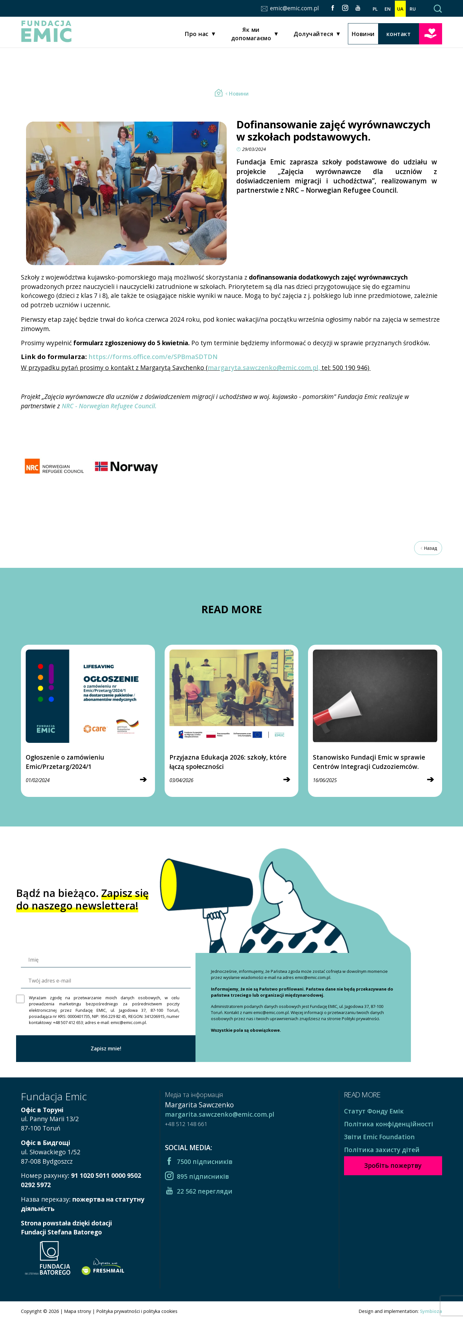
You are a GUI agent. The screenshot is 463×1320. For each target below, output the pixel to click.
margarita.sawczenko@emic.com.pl (219, 1114)
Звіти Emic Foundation (379, 1136)
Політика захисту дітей (382, 1149)
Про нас (197, 35)
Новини (363, 34)
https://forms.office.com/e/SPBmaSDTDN (153, 356)
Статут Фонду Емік (374, 1111)
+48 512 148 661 (186, 1124)
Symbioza (431, 1311)
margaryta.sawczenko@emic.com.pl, (264, 367)
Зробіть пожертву (430, 33)
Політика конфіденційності (388, 1124)
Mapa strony (77, 1311)
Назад (428, 548)
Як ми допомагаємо (251, 35)
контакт (398, 34)
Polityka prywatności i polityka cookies (136, 1311)
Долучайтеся (313, 35)
